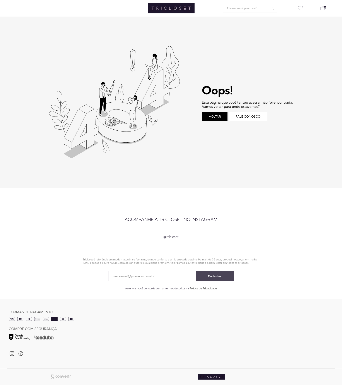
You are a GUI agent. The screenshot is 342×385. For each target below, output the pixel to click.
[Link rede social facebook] (20, 353)
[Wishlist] (300, 8)
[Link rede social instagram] (12, 353)
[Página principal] (171, 8)
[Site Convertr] (61, 377)
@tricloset (170, 237)
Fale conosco (248, 116)
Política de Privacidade (203, 288)
